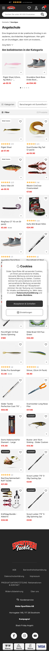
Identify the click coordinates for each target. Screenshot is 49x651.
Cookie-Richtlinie (24, 295)
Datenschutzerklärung (28, 293)
